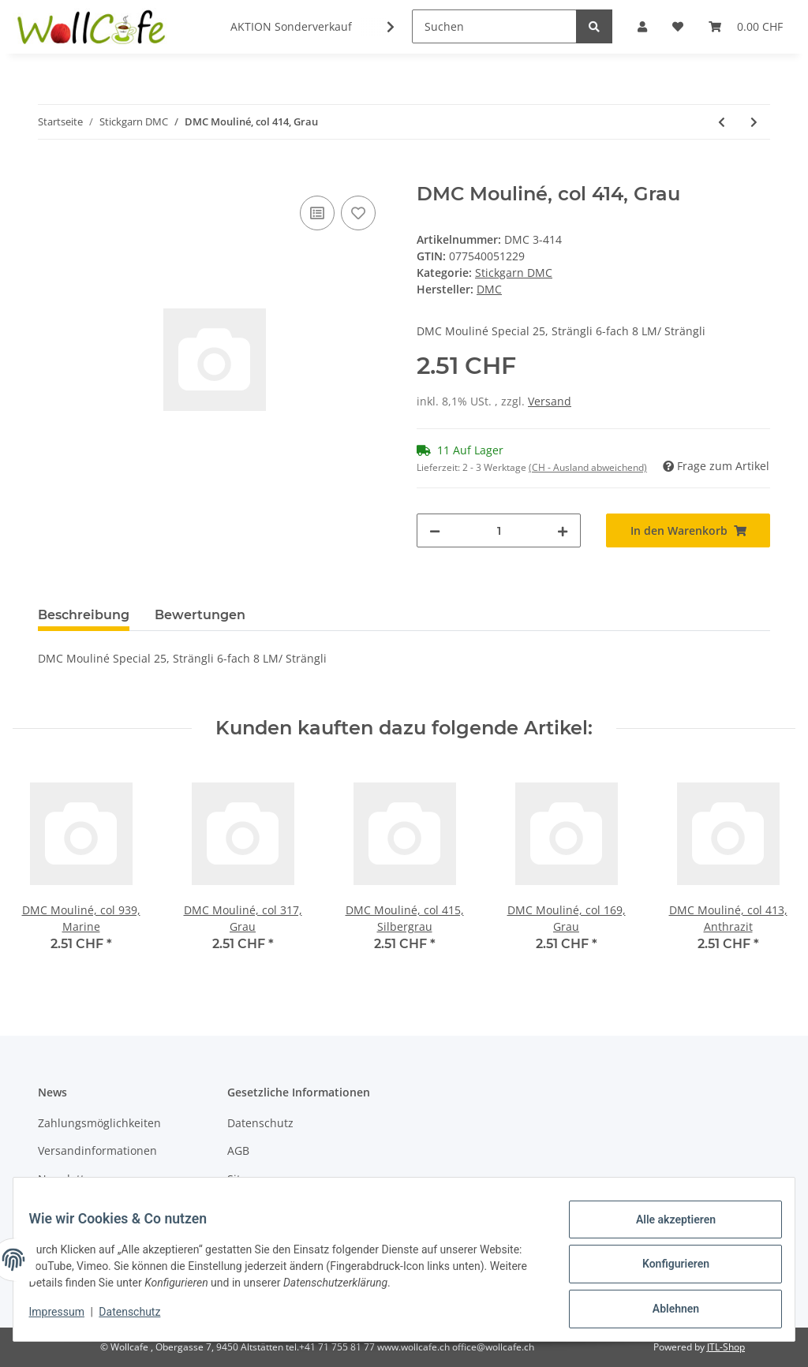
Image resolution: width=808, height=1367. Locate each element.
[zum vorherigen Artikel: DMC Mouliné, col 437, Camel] (721, 122)
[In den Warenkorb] (50, 174)
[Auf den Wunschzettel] (358, 213)
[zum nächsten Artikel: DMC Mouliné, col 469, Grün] (754, 122)
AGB (238, 1150)
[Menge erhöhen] (562, 530)
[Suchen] (494, 26)
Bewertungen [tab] (200, 614)
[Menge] (498, 530)
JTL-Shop (726, 1347)
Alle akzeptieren (665, 1229)
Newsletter (66, 1178)
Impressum (66, 1318)
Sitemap (249, 1178)
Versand (549, 401)
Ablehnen (665, 1311)
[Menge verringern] (434, 530)
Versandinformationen (97, 1150)
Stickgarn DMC (513, 272)
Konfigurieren (665, 1270)
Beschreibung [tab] (83, 614)
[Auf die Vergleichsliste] (317, 213)
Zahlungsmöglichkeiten (99, 1122)
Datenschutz (260, 1122)
